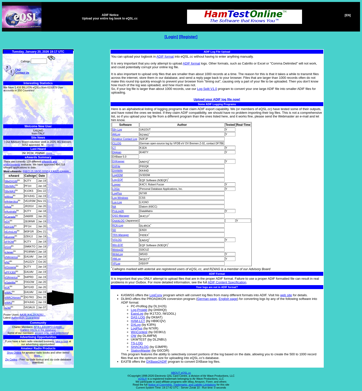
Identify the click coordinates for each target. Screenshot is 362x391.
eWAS (8, 302)
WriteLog (117, 254)
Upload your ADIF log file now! (217, 99)
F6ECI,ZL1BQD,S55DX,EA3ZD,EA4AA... (47, 171)
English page (228, 299)
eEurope (10, 236)
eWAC (8, 292)
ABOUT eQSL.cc (181, 372)
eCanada (10, 216)
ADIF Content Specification (227, 282)
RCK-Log (117, 225)
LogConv (156, 295)
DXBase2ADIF (156, 361)
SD (114, 229)
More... (38, 355)
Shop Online (14, 352)
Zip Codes (11, 359)
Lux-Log (117, 202)
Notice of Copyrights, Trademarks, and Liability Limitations (182, 384)
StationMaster (141, 350)
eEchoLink (11, 231)
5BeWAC (10, 186)
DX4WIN (117, 170)
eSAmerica (11, 277)
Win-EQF (117, 245)
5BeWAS (10, 191)
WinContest (139, 332)
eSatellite (10, 282)
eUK (7, 287)
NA (114, 206)
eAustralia (10, 211)
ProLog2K (118, 211)
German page (207, 299)
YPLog (116, 263)
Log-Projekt (139, 310)
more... (50, 153)
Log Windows (120, 197)
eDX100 (9, 226)
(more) (50, 144)
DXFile (116, 166)
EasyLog (137, 313)
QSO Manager (120, 215)
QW (133, 336)
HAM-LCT (138, 321)
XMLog (116, 258)
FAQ (18, 69)
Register (188, 37)
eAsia (8, 206)
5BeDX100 (11, 180)
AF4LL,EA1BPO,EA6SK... (49, 327)
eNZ (7, 262)
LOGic (116, 188)
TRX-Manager (120, 234)
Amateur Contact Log (124, 138)
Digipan (116, 152)
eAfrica (9, 196)
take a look (62, 341)
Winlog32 (117, 249)
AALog (116, 134)
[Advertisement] (38, 108)
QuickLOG (118, 220)
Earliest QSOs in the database (38, 329)
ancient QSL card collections (51, 332)
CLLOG (116, 143)
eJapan (9, 251)
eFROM (9, 241)
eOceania (10, 267)
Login (171, 37)
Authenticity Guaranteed (25, 317)
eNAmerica (11, 257)
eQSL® (142, 378)
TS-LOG (137, 343)
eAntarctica (11, 201)
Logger (116, 184)
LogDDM (117, 175)
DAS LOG (138, 317)
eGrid (8, 246)
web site (286, 295)
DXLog (136, 324)
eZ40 (8, 307)
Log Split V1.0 (207, 89)
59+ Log (117, 129)
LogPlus (117, 193)
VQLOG (117, 239)
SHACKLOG (140, 347)
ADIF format (165, 56)
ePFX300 (10, 272)
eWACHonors (13, 297)
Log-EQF (117, 179)
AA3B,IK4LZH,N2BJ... (32, 314)
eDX (7, 221)
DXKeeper (118, 161)
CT (114, 147)
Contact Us (22, 72)
